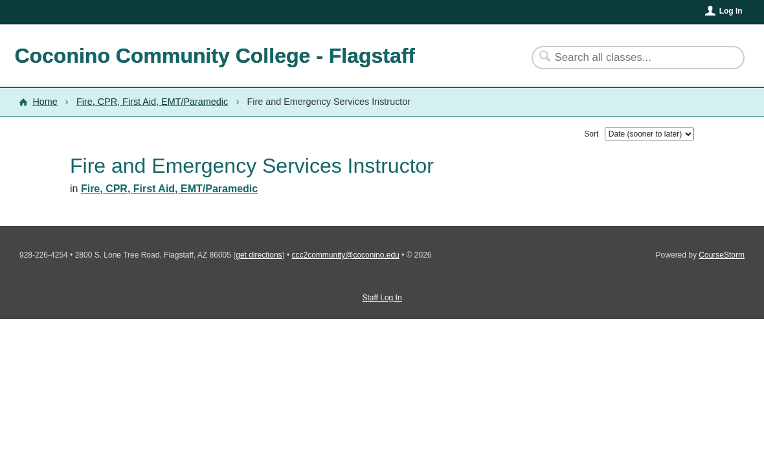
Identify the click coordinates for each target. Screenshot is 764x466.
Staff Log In (381, 297)
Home (44, 101)
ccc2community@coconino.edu (345, 255)
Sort (591, 134)
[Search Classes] (630, 57)
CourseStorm (722, 255)
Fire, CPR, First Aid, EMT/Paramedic (152, 101)
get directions (259, 255)
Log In (731, 11)
